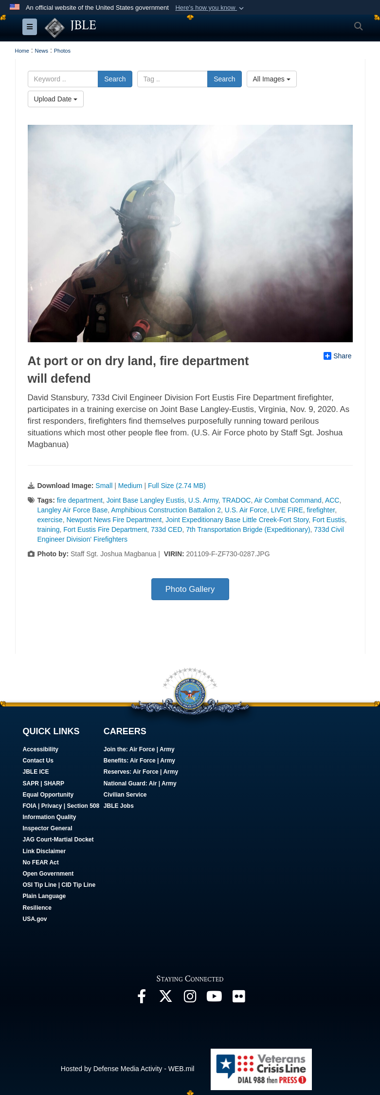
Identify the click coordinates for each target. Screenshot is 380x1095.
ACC (332, 500)
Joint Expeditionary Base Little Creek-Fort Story (236, 520)
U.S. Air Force (246, 510)
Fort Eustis (328, 520)
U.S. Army (203, 500)
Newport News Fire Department (114, 520)
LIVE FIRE (287, 510)
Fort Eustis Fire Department (105, 529)
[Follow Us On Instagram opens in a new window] (190, 999)
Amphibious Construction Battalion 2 (166, 510)
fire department (80, 500)
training (48, 529)
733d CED (166, 529)
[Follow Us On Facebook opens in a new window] (141, 999)
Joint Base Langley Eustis (145, 500)
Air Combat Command (288, 500)
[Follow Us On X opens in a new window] (166, 999)
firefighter (321, 510)
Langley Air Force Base (72, 510)
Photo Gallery (190, 589)
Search (115, 79)
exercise (50, 520)
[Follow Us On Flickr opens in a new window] (239, 999)
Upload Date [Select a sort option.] (56, 99)
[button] (210, 8)
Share (337, 356)
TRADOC (236, 500)
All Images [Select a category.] (271, 79)
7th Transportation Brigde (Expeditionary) (248, 529)
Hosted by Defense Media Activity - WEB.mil (128, 1069)
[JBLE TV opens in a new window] (214, 999)
